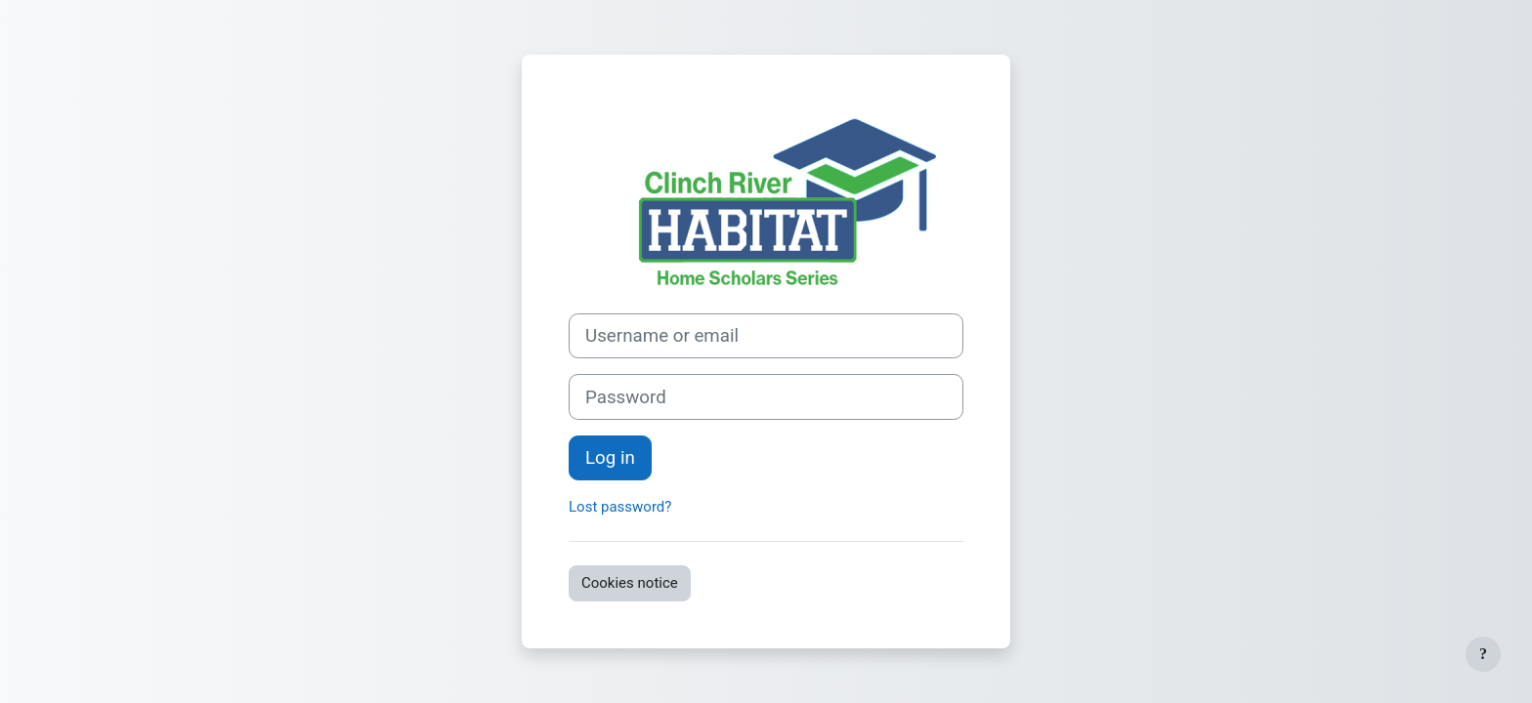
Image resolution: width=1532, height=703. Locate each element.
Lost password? (620, 507)
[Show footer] (1483, 654)
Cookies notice (629, 583)
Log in (610, 458)
